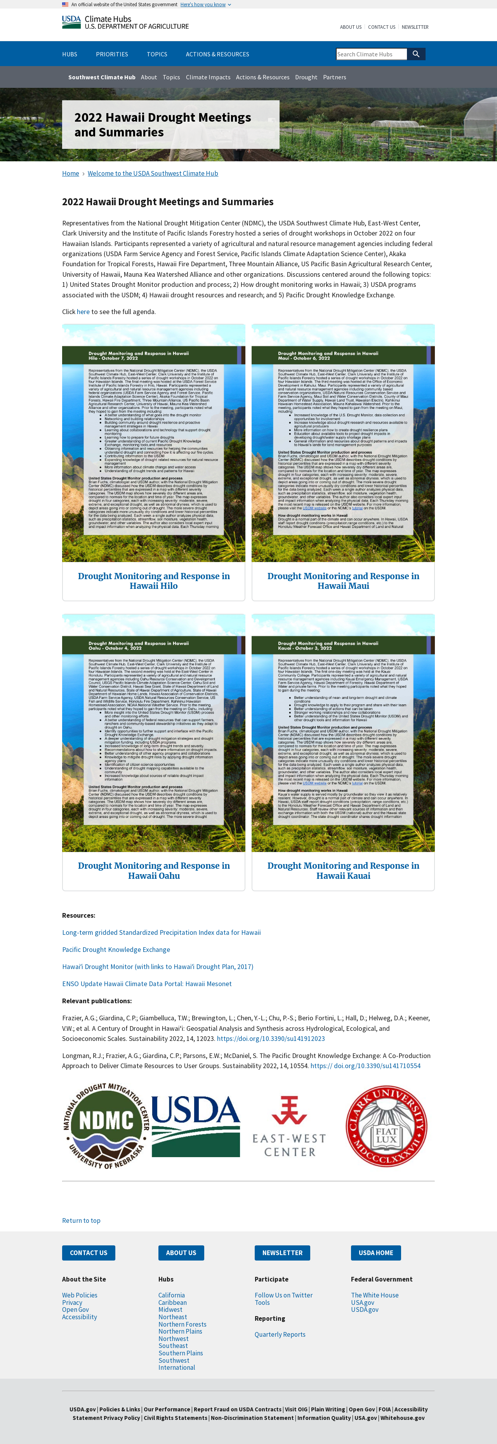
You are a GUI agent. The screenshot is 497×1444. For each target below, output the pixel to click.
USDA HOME (376, 1252)
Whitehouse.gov (403, 1417)
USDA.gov (365, 1309)
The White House (375, 1295)
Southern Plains (180, 1353)
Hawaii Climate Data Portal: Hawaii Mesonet (168, 984)
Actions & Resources (263, 77)
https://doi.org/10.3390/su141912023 (271, 1038)
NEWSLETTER (282, 1252)
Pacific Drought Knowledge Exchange (116, 949)
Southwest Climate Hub (102, 77)
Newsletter (415, 27)
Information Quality (324, 1417)
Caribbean (172, 1302)
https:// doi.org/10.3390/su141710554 (366, 1066)
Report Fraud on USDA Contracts (238, 1409)
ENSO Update (82, 984)
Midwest (170, 1309)
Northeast (172, 1317)
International (176, 1367)
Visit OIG (296, 1409)
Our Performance (167, 1409)
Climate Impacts (208, 77)
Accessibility (79, 1317)
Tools (262, 1302)
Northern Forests (182, 1324)
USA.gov (362, 1302)
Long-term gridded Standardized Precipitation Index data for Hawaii (161, 932)
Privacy (72, 1302)
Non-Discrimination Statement (252, 1417)
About (149, 77)
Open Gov (75, 1309)
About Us (350, 27)
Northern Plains (180, 1331)
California (171, 1295)
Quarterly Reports (280, 1334)
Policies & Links (119, 1409)
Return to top (81, 1220)
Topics (171, 77)
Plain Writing (328, 1409)
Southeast (173, 1345)
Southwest (173, 1360)
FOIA (385, 1409)
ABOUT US (181, 1252)
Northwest (173, 1338)
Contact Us (381, 27)
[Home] (125, 24)
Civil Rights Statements (176, 1417)
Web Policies (79, 1295)
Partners (334, 77)
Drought (306, 77)
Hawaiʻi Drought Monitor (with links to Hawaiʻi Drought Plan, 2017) (158, 966)
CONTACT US (89, 1252)
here (84, 311)
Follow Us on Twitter (284, 1295)
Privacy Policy (122, 1417)
